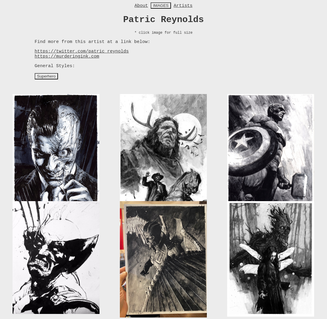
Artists (183, 5)
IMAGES (161, 5)
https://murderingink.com (67, 56)
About (141, 5)
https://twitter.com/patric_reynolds (82, 51)
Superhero (46, 76)
